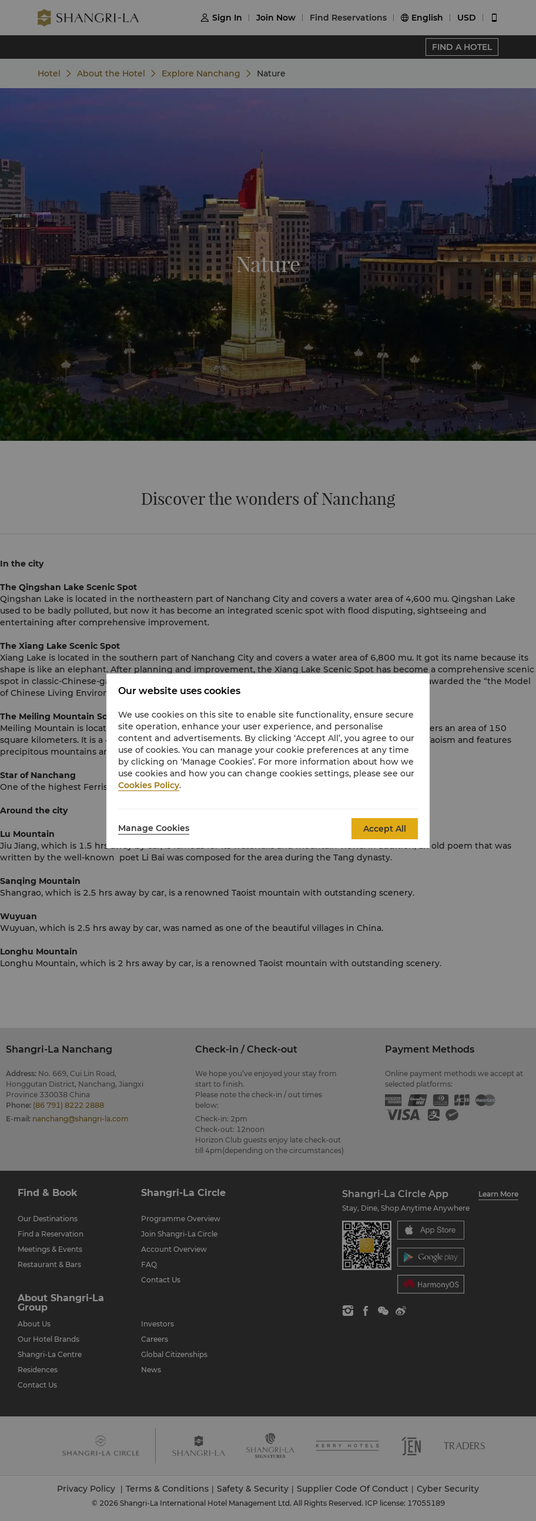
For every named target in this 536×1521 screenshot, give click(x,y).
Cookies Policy (148, 785)
